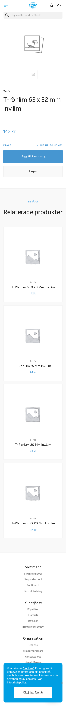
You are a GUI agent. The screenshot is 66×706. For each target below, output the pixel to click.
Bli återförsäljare (33, 651)
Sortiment (33, 585)
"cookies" (28, 668)
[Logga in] (51, 5)
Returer (33, 621)
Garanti (33, 615)
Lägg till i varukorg (33, 156)
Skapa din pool (33, 579)
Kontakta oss (33, 656)
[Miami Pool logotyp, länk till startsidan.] (33, 5)
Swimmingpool (33, 573)
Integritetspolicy (33, 626)
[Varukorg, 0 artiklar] (59, 5)
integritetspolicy (16, 682)
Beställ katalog (33, 591)
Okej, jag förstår (33, 692)
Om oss (33, 645)
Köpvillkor (33, 609)
